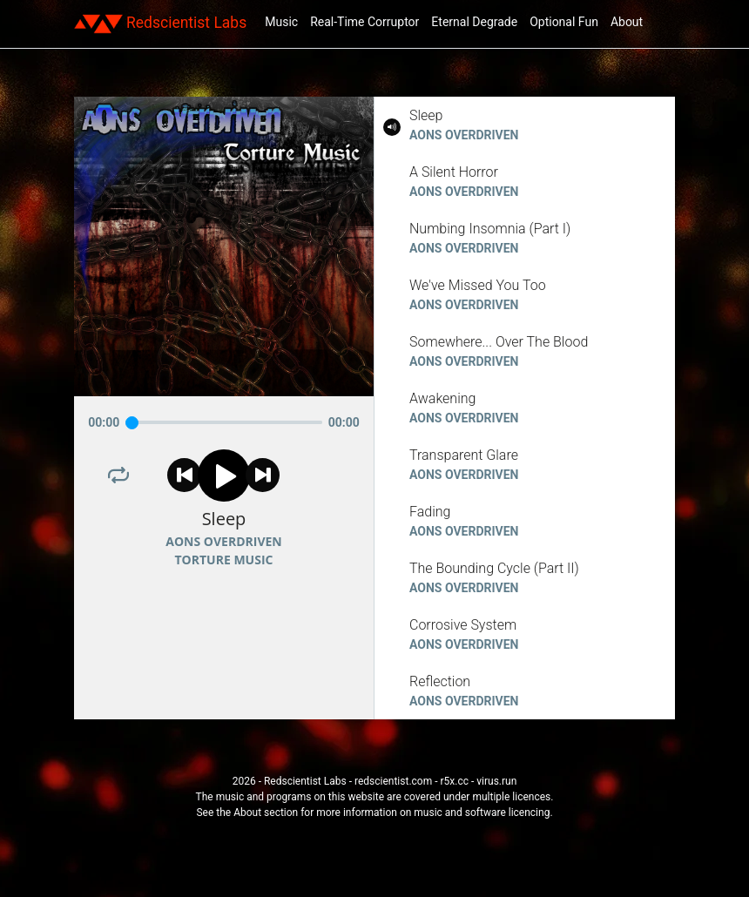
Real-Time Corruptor (364, 22)
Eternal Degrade (474, 22)
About (627, 22)
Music (281, 22)
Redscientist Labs (160, 23)
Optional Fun (564, 22)
